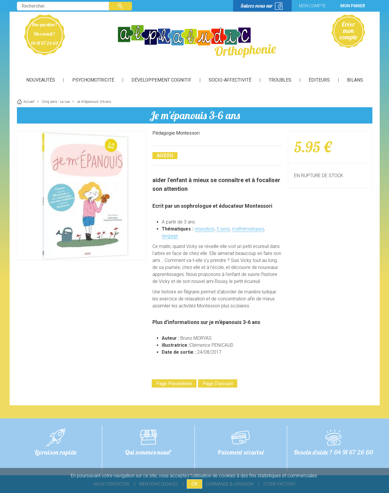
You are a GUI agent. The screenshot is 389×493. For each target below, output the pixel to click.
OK (194, 484)
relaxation (204, 229)
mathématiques (248, 229)
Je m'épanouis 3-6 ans (194, 115)
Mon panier (352, 5)
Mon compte (312, 5)
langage (170, 236)
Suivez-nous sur (256, 5)
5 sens (223, 229)
